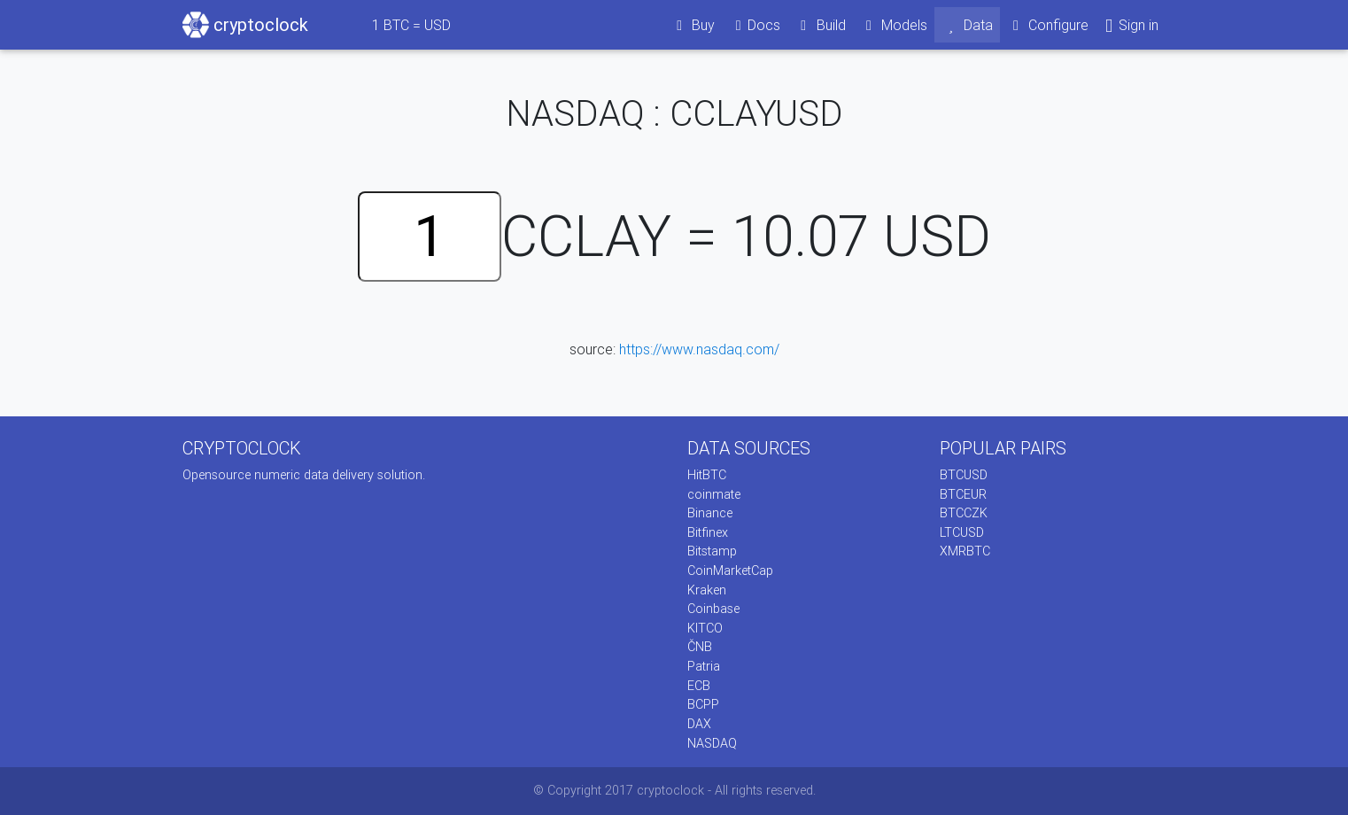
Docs (754, 25)
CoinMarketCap (730, 570)
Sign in (1130, 25)
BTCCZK (964, 513)
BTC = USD (411, 25)
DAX (699, 724)
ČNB (699, 647)
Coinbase (713, 609)
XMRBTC (965, 551)
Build (820, 25)
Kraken (706, 590)
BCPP (703, 704)
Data (967, 25)
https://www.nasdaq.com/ (699, 349)
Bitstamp (712, 551)
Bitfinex (707, 532)
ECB (698, 686)
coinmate (713, 494)
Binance (709, 513)
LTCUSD (962, 532)
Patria (703, 666)
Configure (1048, 25)
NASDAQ (712, 743)
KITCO (705, 628)
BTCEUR (963, 494)
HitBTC (706, 475)
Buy (693, 25)
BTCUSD (964, 475)
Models (894, 25)
